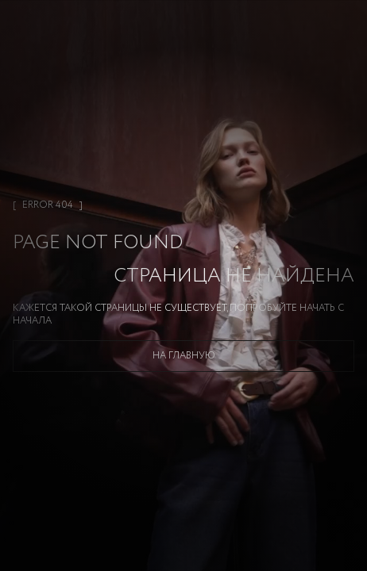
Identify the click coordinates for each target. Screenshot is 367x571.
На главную (184, 355)
